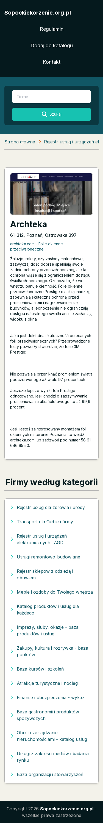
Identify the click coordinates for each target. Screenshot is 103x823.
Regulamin (51, 29)
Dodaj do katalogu (51, 45)
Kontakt (51, 62)
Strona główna (19, 141)
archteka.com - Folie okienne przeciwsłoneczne (36, 246)
